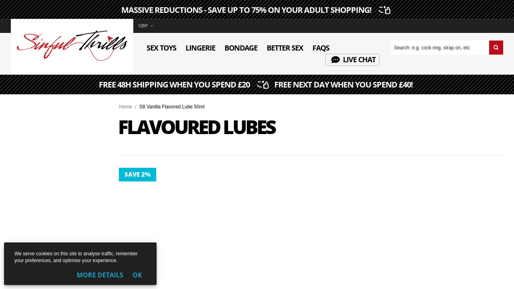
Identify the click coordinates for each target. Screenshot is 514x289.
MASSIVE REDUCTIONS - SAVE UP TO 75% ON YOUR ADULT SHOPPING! (254, 10)
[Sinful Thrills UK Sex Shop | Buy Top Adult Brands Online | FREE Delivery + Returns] (72, 59)
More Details (100, 275)
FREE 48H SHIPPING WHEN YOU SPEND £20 (257, 85)
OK (137, 275)
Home (125, 107)
